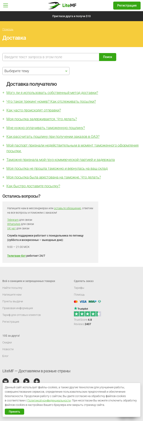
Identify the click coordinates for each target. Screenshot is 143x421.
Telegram (13, 219)
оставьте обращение (67, 208)
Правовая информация (17, 308)
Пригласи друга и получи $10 (71, 16)
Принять (14, 411)
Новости (8, 349)
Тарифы (79, 287)
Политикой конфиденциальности (49, 400)
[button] (5, 5)
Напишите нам (11, 294)
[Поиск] (50, 57)
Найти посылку (12, 287)
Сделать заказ (83, 281)
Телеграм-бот (16, 255)
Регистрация (127, 5)
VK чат (11, 228)
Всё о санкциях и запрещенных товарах (28, 281)
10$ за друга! (11, 335)
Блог (5, 356)
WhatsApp (13, 224)
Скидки (7, 342)
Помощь (7, 29)
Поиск (107, 57)
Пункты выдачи (12, 301)
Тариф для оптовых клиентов (21, 314)
